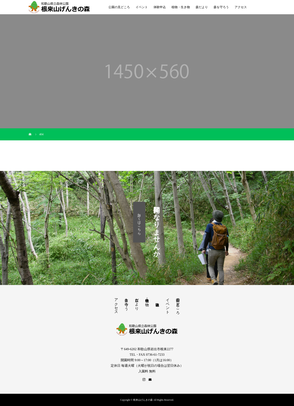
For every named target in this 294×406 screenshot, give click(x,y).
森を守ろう (221, 7)
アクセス (241, 7)
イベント (142, 7)
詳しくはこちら (139, 222)
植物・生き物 (181, 7)
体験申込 (160, 7)
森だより (202, 7)
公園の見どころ (119, 7)
